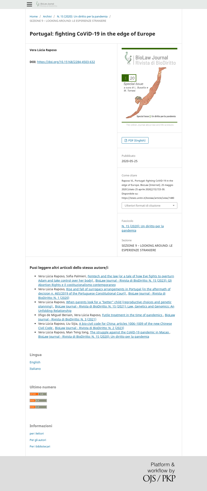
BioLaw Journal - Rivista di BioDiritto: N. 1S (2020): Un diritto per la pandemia (93, 336)
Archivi (47, 16)
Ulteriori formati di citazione (142, 205)
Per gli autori (38, 440)
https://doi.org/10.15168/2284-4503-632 (66, 62)
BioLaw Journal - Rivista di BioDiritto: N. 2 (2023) (89, 328)
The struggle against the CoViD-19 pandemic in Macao (130, 332)
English (35, 362)
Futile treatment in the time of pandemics (132, 315)
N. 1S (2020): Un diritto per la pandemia (82, 16)
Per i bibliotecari (40, 446)
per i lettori (37, 433)
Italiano (35, 369)
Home (34, 16)
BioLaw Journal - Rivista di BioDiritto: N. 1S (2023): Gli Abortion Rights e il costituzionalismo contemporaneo (105, 282)
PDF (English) (137, 140)
